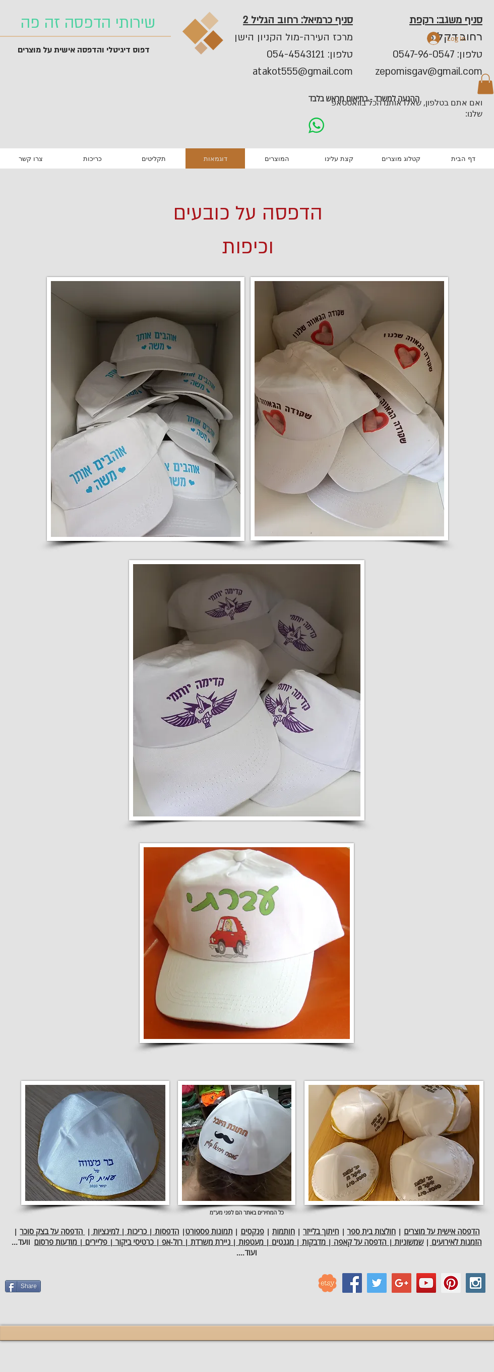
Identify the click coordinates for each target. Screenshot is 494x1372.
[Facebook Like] (108, 1290)
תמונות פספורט (209, 1231)
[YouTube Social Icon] (426, 1283)
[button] (485, 84)
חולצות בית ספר (371, 1231)
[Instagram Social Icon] (475, 1283)
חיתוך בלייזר (321, 1231)
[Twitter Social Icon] (377, 1283)
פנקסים (252, 1231)
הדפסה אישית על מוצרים (441, 1231)
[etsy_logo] (327, 1283)
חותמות (283, 1231)
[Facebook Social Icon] (352, 1283)
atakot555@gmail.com (303, 71)
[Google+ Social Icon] (401, 1283)
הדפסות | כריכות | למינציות (135, 1231)
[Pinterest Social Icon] (451, 1283)
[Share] (23, 1286)
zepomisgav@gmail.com (428, 71)
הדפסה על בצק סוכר (52, 1231)
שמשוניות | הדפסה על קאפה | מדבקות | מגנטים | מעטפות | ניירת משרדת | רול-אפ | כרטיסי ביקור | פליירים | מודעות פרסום (228, 1242)
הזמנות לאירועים (455, 1242)
